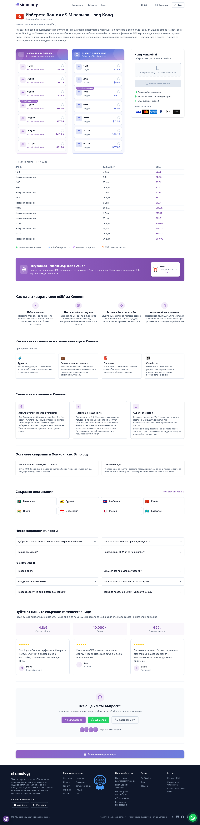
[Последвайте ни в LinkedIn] (177, 817)
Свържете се (73, 720)
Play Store (39, 805)
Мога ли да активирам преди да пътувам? (142, 541)
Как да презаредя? (57, 552)
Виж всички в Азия (174, 491)
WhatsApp (98, 720)
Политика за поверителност (113, 817)
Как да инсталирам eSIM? (57, 581)
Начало (19, 24)
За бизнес (92, 5)
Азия (41, 24)
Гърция (66, 786)
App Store (20, 805)
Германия (80, 782)
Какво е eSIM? (57, 570)
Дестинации (77, 5)
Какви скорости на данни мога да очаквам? (57, 591)
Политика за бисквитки (140, 817)
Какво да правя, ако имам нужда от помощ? (142, 591)
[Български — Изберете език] (162, 5)
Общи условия (160, 817)
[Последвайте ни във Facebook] (182, 817)
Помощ (144, 786)
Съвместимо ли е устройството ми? (142, 570)
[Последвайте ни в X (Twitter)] (172, 817)
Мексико (67, 790)
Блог (143, 782)
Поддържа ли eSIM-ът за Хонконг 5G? (142, 552)
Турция (79, 790)
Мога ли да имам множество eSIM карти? (142, 581)
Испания (80, 778)
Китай (66, 793)
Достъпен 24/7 (125, 720)
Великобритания (84, 786)
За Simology (146, 778)
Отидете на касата (157, 83)
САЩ (78, 793)
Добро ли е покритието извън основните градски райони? (57, 541)
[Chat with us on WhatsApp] (193, 818)
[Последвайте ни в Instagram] (187, 817)
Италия (66, 782)
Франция (67, 778)
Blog (103, 5)
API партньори (122, 798)
